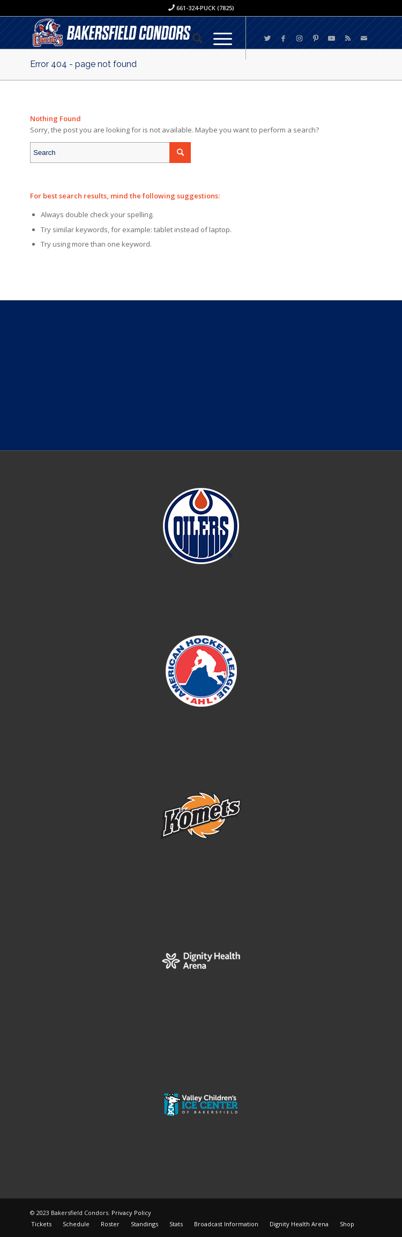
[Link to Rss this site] (348, 38)
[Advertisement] (201, 375)
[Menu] (217, 38)
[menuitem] (192, 38)
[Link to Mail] (364, 38)
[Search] (192, 38)
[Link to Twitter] (267, 38)
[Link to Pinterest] (316, 38)
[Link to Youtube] (332, 38)
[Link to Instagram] (300, 38)
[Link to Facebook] (284, 38)
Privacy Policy (131, 1213)
